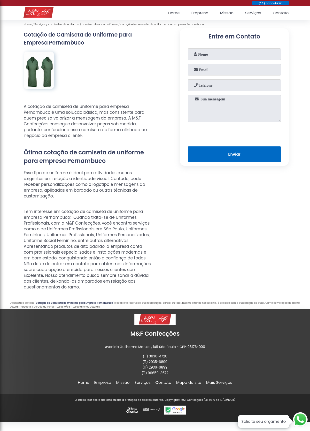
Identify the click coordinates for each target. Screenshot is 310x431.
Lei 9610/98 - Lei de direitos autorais (78, 307)
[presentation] (234, 133)
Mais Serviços (219, 382)
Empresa (200, 13)
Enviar (234, 154)
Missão (226, 13)
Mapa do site (188, 382)
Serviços (253, 13)
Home (174, 13)
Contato (281, 13)
